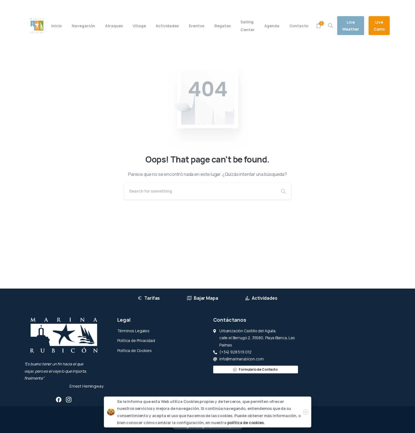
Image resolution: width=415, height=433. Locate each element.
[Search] (200, 191)
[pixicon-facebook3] (59, 399)
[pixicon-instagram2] (69, 399)
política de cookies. (246, 422)
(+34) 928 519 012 (81, 6)
